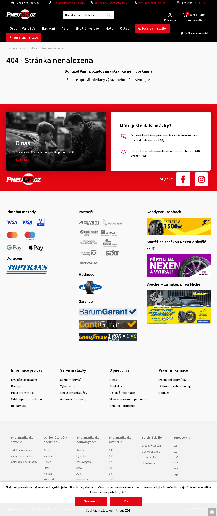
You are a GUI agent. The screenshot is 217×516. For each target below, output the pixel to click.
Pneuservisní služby (73, 393)
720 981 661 (200, 3)
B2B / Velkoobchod (122, 406)
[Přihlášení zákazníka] (169, 15)
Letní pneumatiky (21, 450)
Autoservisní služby (73, 399)
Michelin (48, 456)
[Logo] (21, 15)
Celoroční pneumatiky (24, 462)
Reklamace (18, 406)
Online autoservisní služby (69, 3)
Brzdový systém (152, 446)
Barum (47, 450)
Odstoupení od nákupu (26, 399)
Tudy (22, 159)
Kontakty (115, 386)
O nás (113, 380)
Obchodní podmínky (172, 380)
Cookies (163, 393)
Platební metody (22, 393)
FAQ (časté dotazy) (24, 380)
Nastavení (91, 501)
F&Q (161, 140)
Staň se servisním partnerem (129, 399)
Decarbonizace (151, 452)
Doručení (17, 386)
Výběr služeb (68, 386)
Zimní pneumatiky (21, 456)
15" (111, 450)
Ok (126, 501)
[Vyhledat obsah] (109, 15)
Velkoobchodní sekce (152, 3)
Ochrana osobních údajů (175, 386)
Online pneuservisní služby (108, 3)
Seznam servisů (71, 380)
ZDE (128, 510)
